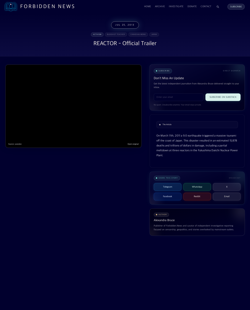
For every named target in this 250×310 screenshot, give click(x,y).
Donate (192, 6)
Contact (206, 6)
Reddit (197, 196)
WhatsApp (197, 186)
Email (226, 196)
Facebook (167, 196)
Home (147, 6)
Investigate (176, 6)
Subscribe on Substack (223, 97)
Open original (133, 144)
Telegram (167, 186)
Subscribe (236, 6)
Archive (160, 6)
